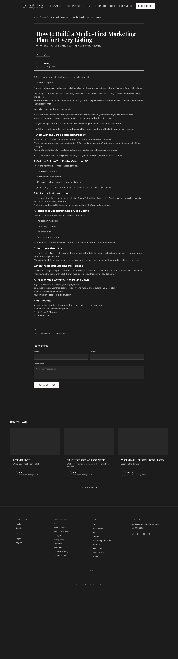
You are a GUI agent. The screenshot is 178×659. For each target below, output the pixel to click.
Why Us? (96, 618)
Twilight (57, 597)
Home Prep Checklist (102, 602)
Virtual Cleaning (61, 613)
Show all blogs (89, 549)
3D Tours (58, 605)
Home (36, 17)
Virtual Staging (60, 617)
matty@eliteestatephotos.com (145, 586)
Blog (112, 6)
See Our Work (73, 6)
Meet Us (87, 6)
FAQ (94, 594)
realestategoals (61, 395)
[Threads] (143, 596)
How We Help (56, 6)
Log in (18, 586)
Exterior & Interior (61, 593)
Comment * (39, 425)
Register (19, 590)
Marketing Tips (42, 117)
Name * (37, 413)
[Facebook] (138, 596)
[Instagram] (133, 596)
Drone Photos (60, 589)
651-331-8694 (137, 590)
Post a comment (46, 447)
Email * (93, 413)
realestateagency (43, 395)
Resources (100, 6)
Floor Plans (58, 609)
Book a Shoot (145, 6)
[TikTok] (149, 596)
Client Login (125, 6)
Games (96, 598)
